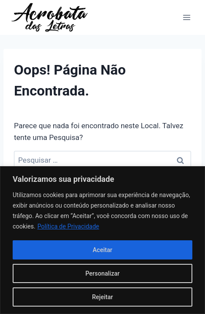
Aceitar (103, 249)
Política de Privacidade (68, 226)
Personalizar (102, 273)
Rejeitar (102, 297)
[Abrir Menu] (186, 17)
